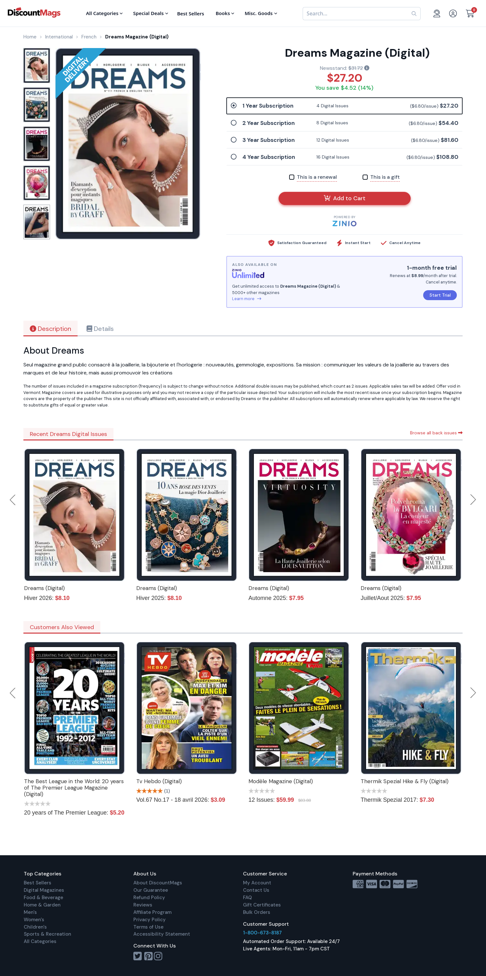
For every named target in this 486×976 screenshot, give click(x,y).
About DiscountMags (157, 883)
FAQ (247, 897)
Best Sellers (37, 883)
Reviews (142, 905)
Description (50, 328)
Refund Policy (149, 897)
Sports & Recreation (47, 934)
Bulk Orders (256, 912)
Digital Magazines (44, 890)
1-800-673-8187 (262, 933)
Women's (34, 919)
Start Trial (440, 295)
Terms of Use (148, 927)
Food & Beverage (43, 897)
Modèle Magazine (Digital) (280, 781)
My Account (257, 883)
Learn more (246, 298)
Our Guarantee (150, 890)
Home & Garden (42, 905)
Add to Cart (344, 198)
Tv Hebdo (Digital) (159, 781)
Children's (35, 927)
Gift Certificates (262, 905)
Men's (30, 912)
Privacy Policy (149, 919)
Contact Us (256, 890)
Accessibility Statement (161, 934)
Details (100, 328)
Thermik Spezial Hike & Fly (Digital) (404, 781)
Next (473, 499)
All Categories (40, 941)
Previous (13, 499)
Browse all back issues (436, 433)
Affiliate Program (152, 912)
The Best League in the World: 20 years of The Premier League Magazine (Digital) (74, 788)
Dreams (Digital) (44, 588)
